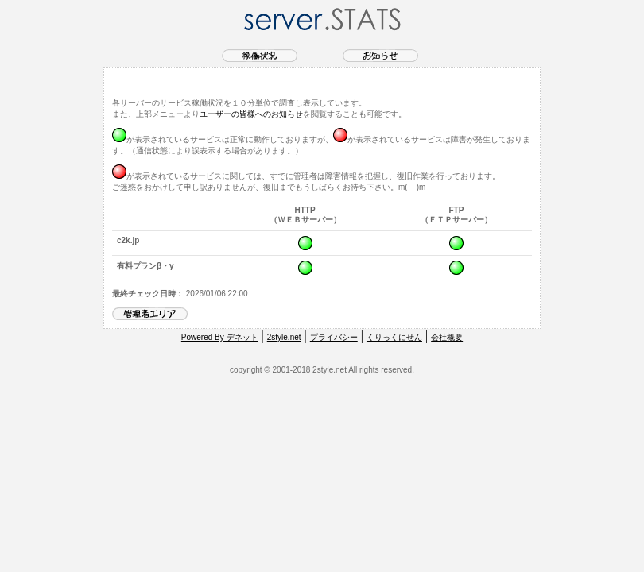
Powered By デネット (219, 337)
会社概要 (447, 337)
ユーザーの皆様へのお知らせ (251, 114)
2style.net (284, 337)
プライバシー (334, 337)
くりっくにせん (394, 337)
